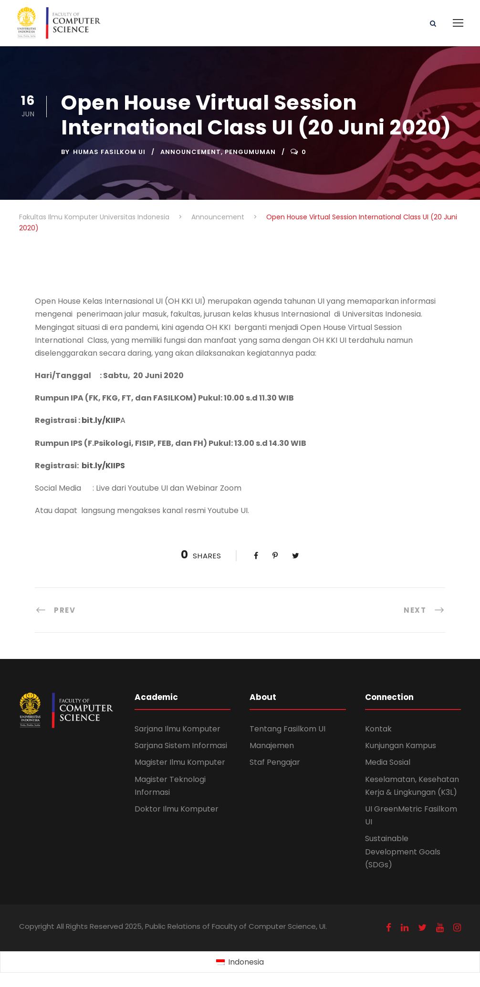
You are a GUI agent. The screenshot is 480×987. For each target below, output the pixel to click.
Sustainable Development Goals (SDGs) (402, 851)
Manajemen (272, 745)
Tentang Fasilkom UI (287, 728)
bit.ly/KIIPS (103, 465)
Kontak (378, 728)
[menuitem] (239, 962)
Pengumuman (250, 151)
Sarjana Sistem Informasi (181, 745)
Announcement (190, 151)
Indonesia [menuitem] (246, 961)
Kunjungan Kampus (400, 745)
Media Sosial (387, 762)
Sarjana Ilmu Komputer (177, 728)
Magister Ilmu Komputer (180, 762)
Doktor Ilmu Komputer (177, 808)
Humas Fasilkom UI (109, 151)
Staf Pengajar (275, 762)
